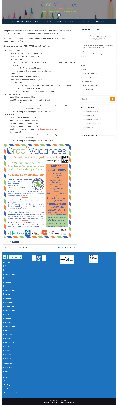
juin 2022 (7, 330)
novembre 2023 (9, 306)
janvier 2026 (8, 270)
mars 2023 (8, 318)
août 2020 (8, 358)
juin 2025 (7, 278)
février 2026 (8, 266)
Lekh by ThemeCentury (67, 402)
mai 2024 (8, 294)
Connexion (7, 381)
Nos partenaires (32, 21)
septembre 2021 (10, 342)
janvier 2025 (8, 286)
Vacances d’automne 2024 (65, 247)
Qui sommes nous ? (17, 21)
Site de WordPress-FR (10, 393)
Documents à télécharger (63, 21)
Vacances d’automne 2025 (90, 119)
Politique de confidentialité (93, 21)
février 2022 (8, 334)
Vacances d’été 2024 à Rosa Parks (17, 247)
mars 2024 (8, 298)
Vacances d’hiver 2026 (89, 115)
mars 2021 (8, 350)
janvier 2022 (8, 338)
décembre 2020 (9, 354)
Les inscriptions (46, 21)
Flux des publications (10, 385)
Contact (78, 21)
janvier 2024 (8, 302)
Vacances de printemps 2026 (91, 111)
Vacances (15, 241)
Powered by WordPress (51, 402)
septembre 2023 (10, 310)
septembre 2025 (10, 274)
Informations (9, 367)
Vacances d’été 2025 (88, 127)
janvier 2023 (8, 322)
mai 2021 (8, 346)
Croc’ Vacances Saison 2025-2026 (92, 123)
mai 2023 (8, 314)
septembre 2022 (10, 326)
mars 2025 (8, 282)
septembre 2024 (10, 290)
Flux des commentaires (11, 389)
